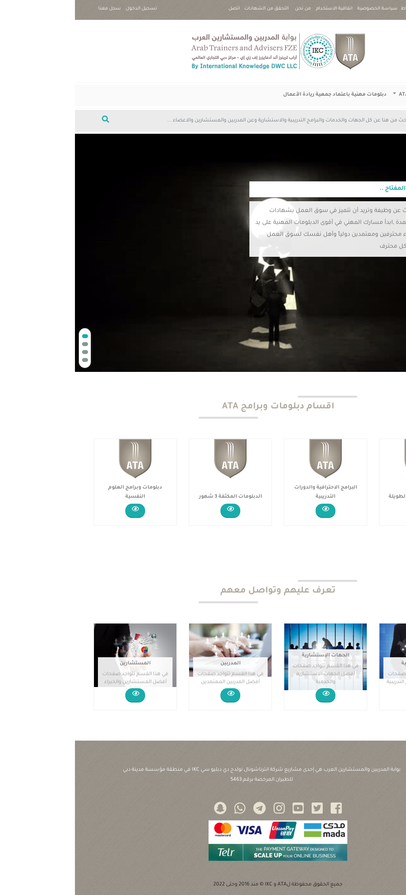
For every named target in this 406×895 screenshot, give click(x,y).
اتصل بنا (159, 12)
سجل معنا (34, 9)
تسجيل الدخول (66, 9)
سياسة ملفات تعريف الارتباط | (356, 12)
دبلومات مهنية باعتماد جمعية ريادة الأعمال (260, 95)
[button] (10, 336)
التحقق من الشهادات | (191, 12)
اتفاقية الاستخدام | (259, 12)
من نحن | (228, 12)
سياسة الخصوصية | (302, 12)
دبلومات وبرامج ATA (347, 95)
